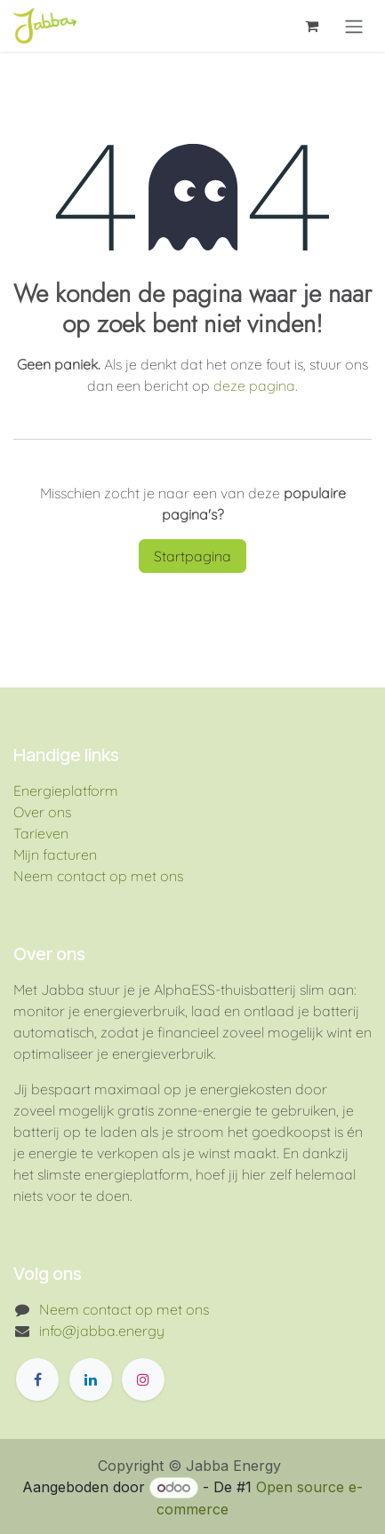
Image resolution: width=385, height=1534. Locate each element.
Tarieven (40, 833)
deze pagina (254, 385)
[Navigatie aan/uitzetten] (354, 25)
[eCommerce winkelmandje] (311, 26)
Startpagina (192, 556)
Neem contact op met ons (98, 876)
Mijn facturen (55, 854)
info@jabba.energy (101, 1330)
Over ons (42, 812)
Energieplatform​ (65, 790)
